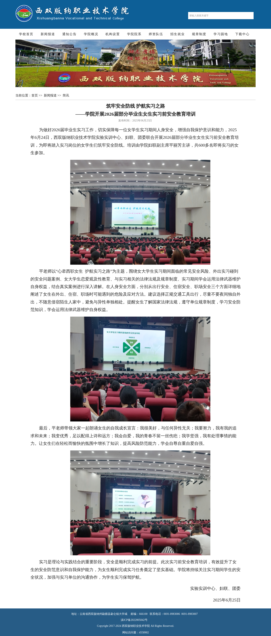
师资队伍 (156, 34)
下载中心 (242, 34)
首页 (35, 95)
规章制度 (199, 34)
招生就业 (177, 34)
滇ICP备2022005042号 (135, 619)
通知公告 (69, 34)
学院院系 (134, 34)
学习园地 (221, 34)
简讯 (66, 95)
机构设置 (112, 34)
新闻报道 (48, 34)
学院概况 (91, 34)
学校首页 (26, 34)
